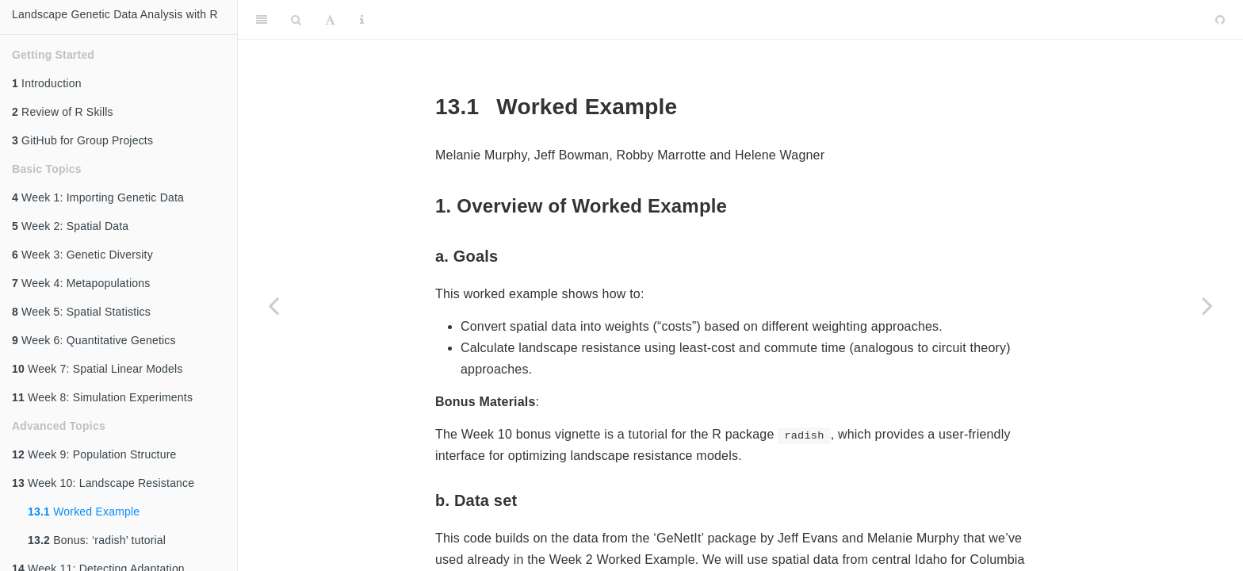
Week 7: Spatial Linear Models (97, 368)
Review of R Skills (62, 111)
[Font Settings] (330, 20)
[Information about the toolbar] (362, 20)
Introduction (47, 83)
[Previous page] (273, 305)
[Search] (296, 20)
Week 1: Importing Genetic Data (98, 197)
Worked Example (84, 511)
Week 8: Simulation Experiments (102, 397)
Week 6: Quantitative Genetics (94, 340)
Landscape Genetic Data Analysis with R (115, 14)
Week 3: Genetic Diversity (82, 254)
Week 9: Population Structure (94, 454)
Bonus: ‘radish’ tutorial (97, 540)
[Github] (1220, 20)
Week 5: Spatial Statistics (81, 311)
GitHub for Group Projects (82, 140)
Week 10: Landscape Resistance (103, 483)
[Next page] (1207, 305)
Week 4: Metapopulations (81, 283)
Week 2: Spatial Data (70, 226)
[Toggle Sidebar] (261, 20)
